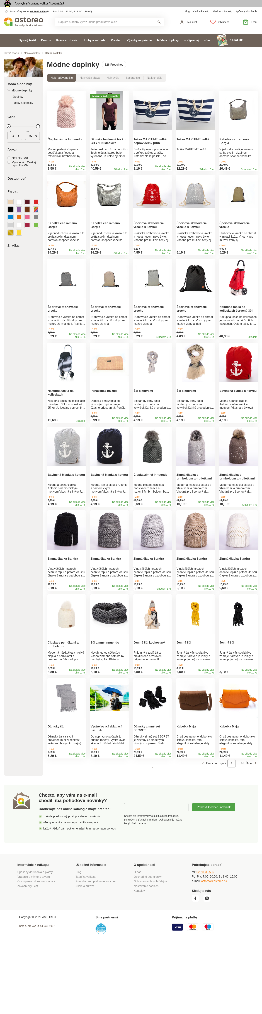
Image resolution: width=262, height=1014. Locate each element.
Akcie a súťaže (85, 954)
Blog (187, 19)
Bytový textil (27, 48)
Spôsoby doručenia (246, 19)
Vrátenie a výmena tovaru (33, 945)
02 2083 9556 (38, 19)
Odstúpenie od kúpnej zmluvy (36, 949)
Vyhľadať (159, 30)
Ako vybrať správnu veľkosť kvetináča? (39, 7)
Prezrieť (237, 7)
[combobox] (101, 30)
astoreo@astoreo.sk (214, 949)
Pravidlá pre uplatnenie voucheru (96, 949)
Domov (46, 48)
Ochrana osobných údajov (150, 949)
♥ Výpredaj (191, 48)
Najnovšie (113, 86)
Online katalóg (201, 19)
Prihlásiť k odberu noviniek (214, 875)
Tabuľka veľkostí (86, 945)
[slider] (9, 134)
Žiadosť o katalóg (222, 19)
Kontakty (139, 959)
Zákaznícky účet (27, 954)
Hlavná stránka (12, 61)
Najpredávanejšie (62, 86)
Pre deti (116, 48)
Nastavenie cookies (146, 954)
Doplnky (18, 105)
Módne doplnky (20, 99)
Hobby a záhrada (94, 48)
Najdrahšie (133, 86)
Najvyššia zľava (90, 86)
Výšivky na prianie (139, 48)
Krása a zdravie (66, 48)
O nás (137, 940)
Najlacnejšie (154, 86)
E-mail (131, 875)
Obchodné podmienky (148, 945)
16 (242, 831)
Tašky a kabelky (23, 111)
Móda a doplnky (168, 48)
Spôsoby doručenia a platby (35, 940)
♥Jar (207, 48)
